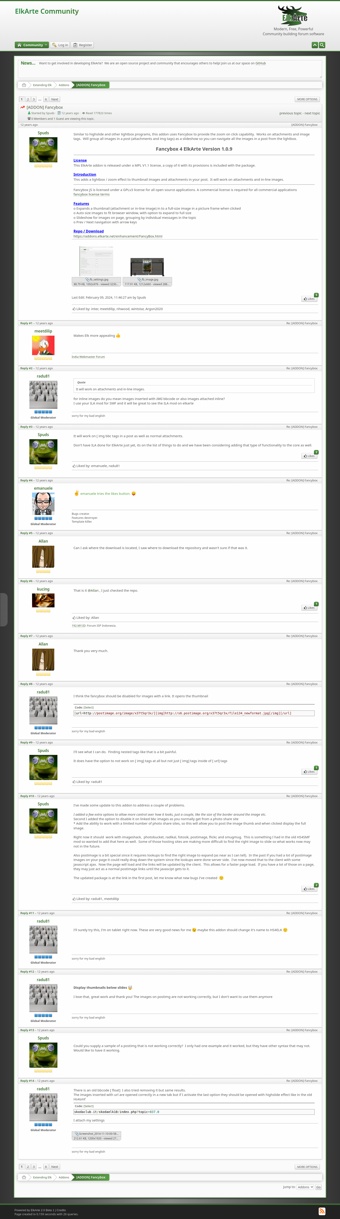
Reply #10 (27, 796)
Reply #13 (27, 1030)
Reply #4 (26, 480)
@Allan (93, 590)
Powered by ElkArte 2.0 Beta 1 (34, 1210)
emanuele (43, 488)
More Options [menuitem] (307, 99)
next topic (312, 113)
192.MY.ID (79, 626)
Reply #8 (26, 684)
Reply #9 (26, 742)
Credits (61, 1210)
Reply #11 (27, 913)
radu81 (43, 376)
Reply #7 (26, 636)
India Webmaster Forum (88, 357)
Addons (64, 85)
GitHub (260, 63)
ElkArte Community (47, 11)
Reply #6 (26, 581)
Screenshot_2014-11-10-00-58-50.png (98, 1134)
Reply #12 (27, 971)
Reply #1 (26, 323)
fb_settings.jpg (96, 279)
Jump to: (289, 1187)
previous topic (290, 113)
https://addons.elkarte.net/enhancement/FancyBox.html (118, 236)
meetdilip (43, 331)
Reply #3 (26, 427)
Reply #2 (26, 368)
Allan (43, 541)
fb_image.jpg (147, 279)
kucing (43, 589)
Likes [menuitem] (311, 298)
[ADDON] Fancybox (90, 85)
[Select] (89, 707)
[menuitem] (322, 45)
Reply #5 (26, 533)
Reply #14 (27, 1081)
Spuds (43, 132)
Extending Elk (42, 85)
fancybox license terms (92, 194)
